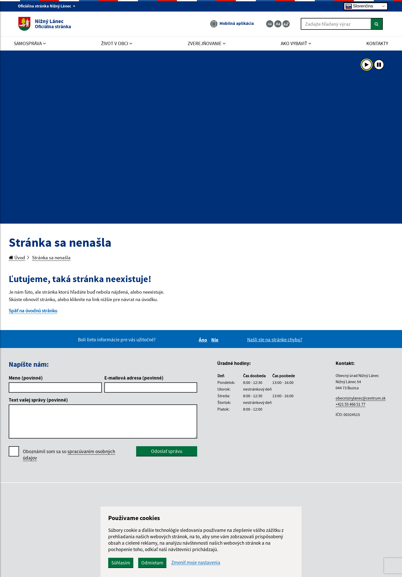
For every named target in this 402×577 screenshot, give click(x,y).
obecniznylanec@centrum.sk (361, 398)
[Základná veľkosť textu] (278, 23)
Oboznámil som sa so (69, 454)
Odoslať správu (166, 451)
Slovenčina (359, 6)
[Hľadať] (377, 24)
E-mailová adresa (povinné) (134, 378)
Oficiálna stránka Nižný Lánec (46, 5)
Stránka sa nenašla (51, 257)
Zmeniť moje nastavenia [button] (195, 562)
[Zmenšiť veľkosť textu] (269, 23)
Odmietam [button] (152, 563)
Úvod (17, 257)
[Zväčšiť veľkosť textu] (286, 23)
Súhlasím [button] (120, 563)
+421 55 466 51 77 (350, 404)
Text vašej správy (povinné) (38, 400)
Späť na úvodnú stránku (33, 310)
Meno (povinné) (26, 378)
